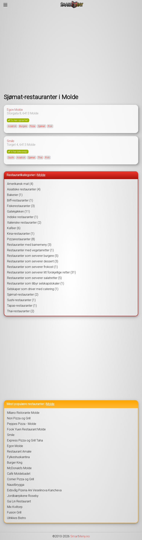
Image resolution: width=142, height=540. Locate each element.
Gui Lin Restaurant (19, 501)
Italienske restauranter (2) (24, 222)
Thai (40, 157)
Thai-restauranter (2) (20, 311)
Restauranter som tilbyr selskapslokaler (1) (35, 283)
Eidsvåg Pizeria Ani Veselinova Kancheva (34, 490)
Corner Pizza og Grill (20, 479)
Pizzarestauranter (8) (21, 239)
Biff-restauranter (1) (20, 200)
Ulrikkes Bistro (16, 518)
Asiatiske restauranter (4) (23, 189)
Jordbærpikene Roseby (23, 496)
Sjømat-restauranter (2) (22, 294)
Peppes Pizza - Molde (21, 424)
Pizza (32, 126)
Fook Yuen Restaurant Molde (26, 429)
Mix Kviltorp (14, 507)
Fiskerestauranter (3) (21, 206)
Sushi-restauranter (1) (21, 300)
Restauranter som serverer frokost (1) (32, 267)
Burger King (14, 462)
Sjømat (41, 126)
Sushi (11, 157)
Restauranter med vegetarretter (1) (30, 250)
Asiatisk (12, 126)
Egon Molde (15, 110)
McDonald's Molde (19, 468)
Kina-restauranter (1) (20, 233)
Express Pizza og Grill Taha (25, 440)
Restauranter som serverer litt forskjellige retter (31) (41, 272)
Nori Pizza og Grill (18, 418)
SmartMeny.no (80, 536)
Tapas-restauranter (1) (22, 305)
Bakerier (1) (14, 195)
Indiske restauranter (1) (22, 217)
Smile (10, 141)
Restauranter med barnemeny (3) (29, 245)
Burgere (23, 126)
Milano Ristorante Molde (23, 413)
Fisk (50, 126)
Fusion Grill (14, 512)
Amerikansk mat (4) (20, 184)
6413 (25, 113)
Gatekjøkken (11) (18, 211)
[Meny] (5, 4)
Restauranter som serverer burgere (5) (32, 256)
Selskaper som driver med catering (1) (32, 289)
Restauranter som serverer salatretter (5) (34, 278)
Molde (34, 113)
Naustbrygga (15, 485)
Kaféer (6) (13, 228)
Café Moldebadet (18, 473)
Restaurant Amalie (19, 451)
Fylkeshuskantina (18, 457)
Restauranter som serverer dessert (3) (32, 261)
